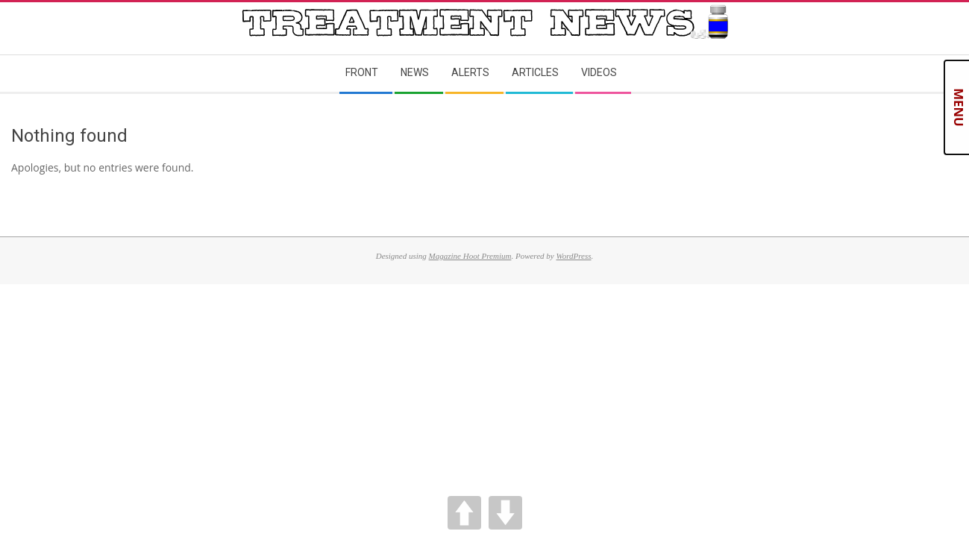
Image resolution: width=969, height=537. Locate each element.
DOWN (505, 513)
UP (464, 513)
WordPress (573, 255)
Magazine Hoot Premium (470, 255)
